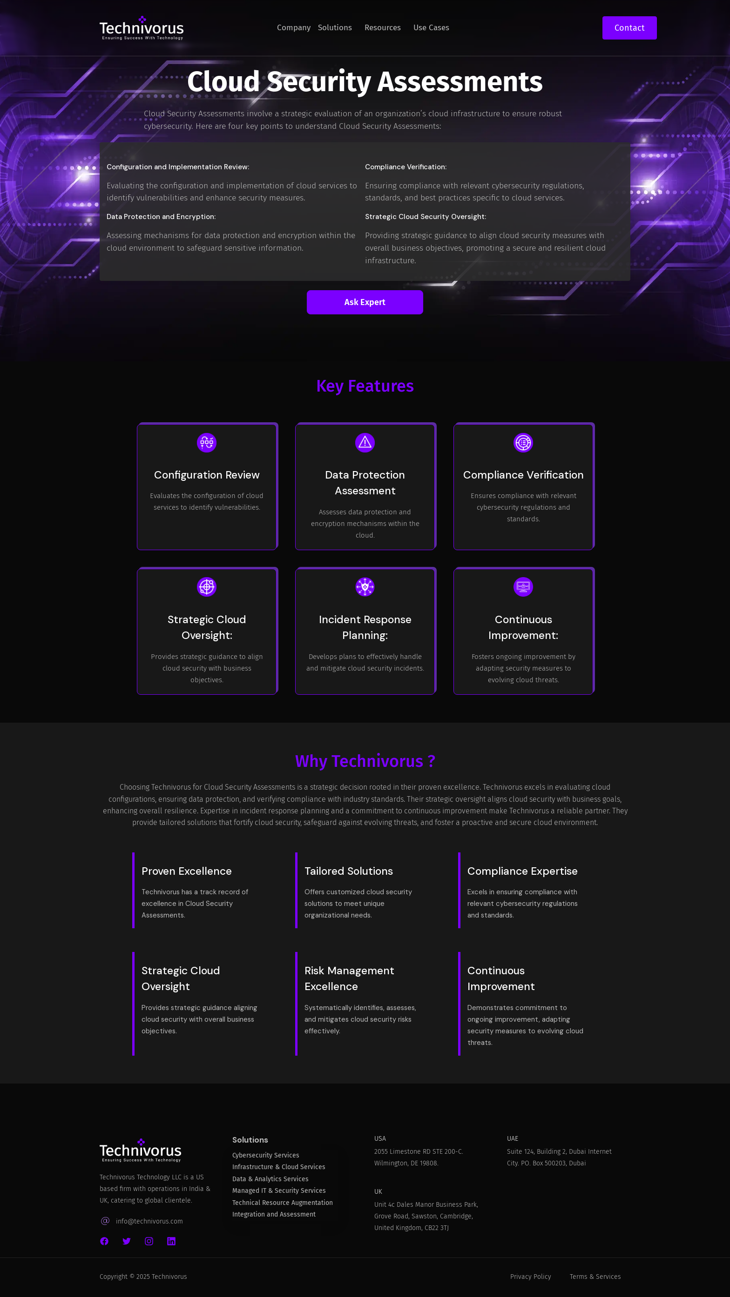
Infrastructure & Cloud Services (278, 1171)
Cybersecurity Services (265, 1160)
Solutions (335, 28)
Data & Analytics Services (270, 1183)
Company (294, 28)
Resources (383, 28)
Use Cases (431, 28)
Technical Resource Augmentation (282, 1207)
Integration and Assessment (274, 1219)
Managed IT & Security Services (279, 1195)
